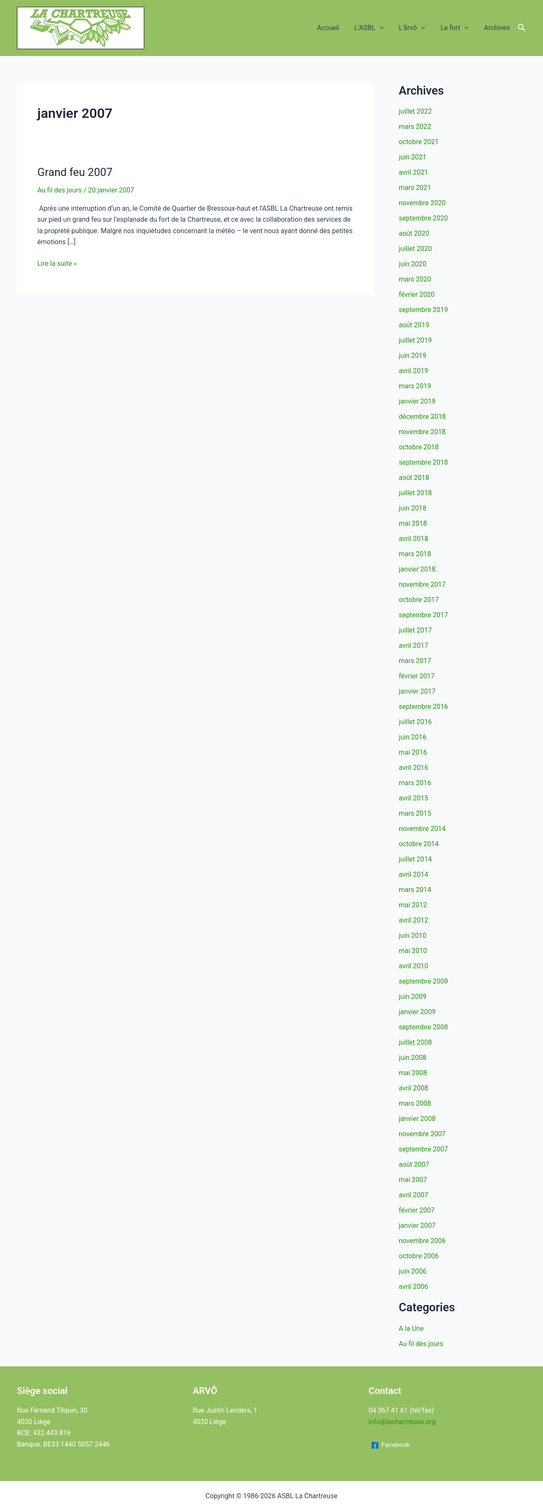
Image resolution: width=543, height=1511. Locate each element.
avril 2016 (413, 768)
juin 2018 (412, 508)
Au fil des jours (59, 190)
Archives (498, 28)
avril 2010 (413, 966)
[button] (385, 28)
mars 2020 (415, 279)
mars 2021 (415, 188)
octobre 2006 (419, 1256)
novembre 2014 (422, 829)
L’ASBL (374, 28)
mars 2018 (415, 554)
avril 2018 (413, 539)
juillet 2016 (415, 722)
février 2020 (417, 294)
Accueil (336, 28)
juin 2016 (412, 737)
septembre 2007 (423, 1149)
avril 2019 (413, 371)
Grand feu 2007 (74, 172)
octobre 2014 (419, 844)
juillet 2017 (415, 630)
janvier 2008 (417, 1119)
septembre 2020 (423, 218)
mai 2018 (413, 523)
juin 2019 (412, 355)
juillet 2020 (415, 249)
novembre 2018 (422, 432)
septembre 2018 (423, 462)
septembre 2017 (423, 615)
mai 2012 (413, 905)
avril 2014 (413, 874)
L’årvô (416, 28)
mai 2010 (413, 951)
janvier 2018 (417, 569)
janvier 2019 (417, 401)
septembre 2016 (423, 707)
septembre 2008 (423, 1027)
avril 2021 (413, 172)
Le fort (457, 28)
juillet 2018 (415, 493)
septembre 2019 (423, 310)
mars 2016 (415, 783)
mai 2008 (413, 1073)
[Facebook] (391, 1445)
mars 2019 (415, 386)
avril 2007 (413, 1195)
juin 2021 (412, 157)
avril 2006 (413, 1286)
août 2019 (414, 325)
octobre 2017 (419, 600)
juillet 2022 (415, 111)
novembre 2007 (422, 1134)
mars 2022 (415, 127)
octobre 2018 (419, 447)
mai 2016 (413, 752)
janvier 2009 (417, 1012)
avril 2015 (413, 798)
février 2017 (417, 676)
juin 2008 (412, 1058)
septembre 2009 (423, 981)
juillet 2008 (415, 1042)
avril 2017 (413, 645)
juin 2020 (412, 264)
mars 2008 (415, 1103)
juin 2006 (412, 1271)
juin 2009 (412, 996)
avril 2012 (413, 920)
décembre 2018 (422, 417)
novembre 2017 (422, 584)
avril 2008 (413, 1088)
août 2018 (414, 478)
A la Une (411, 1328)
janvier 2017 (417, 691)
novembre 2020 (422, 203)
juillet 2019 (415, 340)
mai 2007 (413, 1180)
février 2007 (417, 1210)
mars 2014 (415, 890)
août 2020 (414, 233)
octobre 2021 (419, 142)
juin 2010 (412, 935)
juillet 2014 (415, 859)
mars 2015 (415, 813)
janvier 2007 (417, 1225)
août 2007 (414, 1164)
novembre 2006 (422, 1241)
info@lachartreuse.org (402, 1422)
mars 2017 (415, 661)
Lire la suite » (57, 263)
